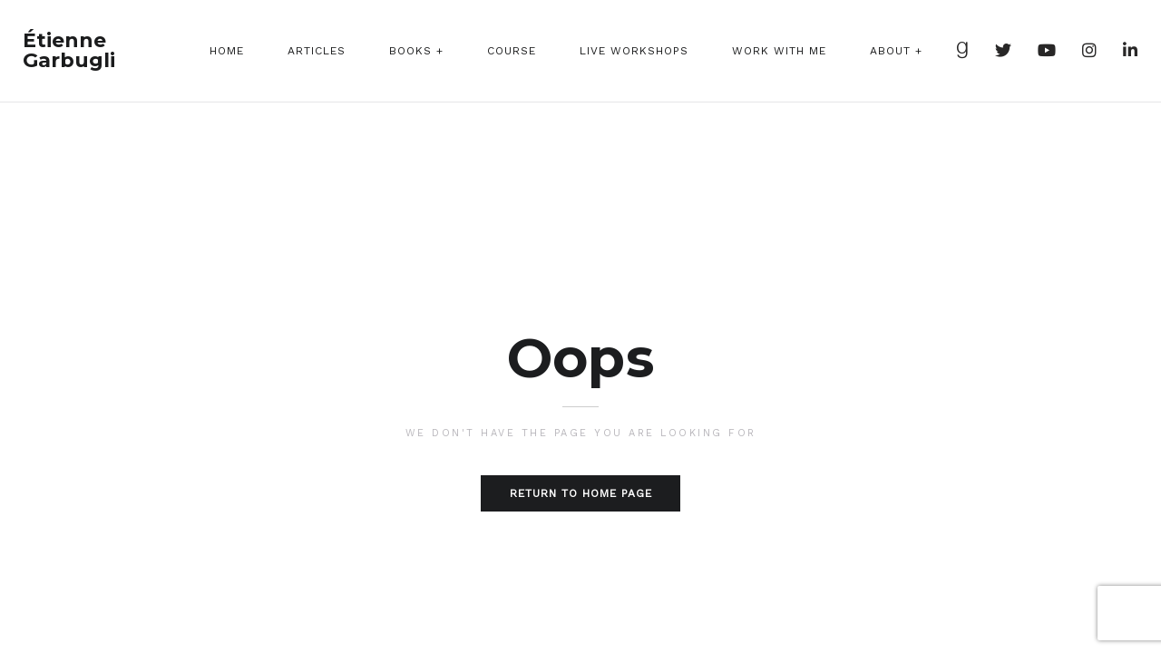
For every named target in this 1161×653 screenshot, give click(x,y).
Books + (416, 50)
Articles (317, 50)
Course (511, 50)
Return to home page (581, 493)
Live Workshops (634, 50)
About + (896, 50)
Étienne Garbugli (69, 51)
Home (227, 50)
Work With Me (779, 50)
